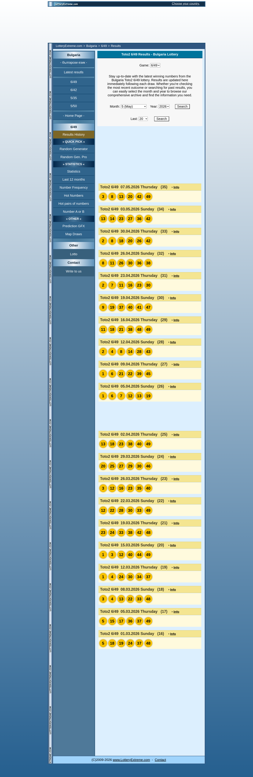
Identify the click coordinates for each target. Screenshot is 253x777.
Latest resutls (73, 72)
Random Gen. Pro (73, 157)
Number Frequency (74, 187)
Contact (160, 760)
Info (176, 187)
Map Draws (73, 234)
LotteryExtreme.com (69, 46)
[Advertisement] (126, 24)
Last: (134, 119)
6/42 (73, 90)
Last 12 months (73, 179)
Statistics (73, 171)
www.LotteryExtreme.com (131, 760)
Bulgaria (91, 46)
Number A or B (73, 211)
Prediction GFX (74, 226)
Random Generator (74, 149)
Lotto (73, 254)
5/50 (73, 106)
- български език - (73, 62)
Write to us (73, 271)
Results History (74, 134)
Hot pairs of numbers (73, 203)
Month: (115, 106)
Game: (144, 65)
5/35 (73, 98)
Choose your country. (186, 3)
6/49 (104, 46)
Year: (154, 106)
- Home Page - (73, 115)
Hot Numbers (73, 195)
